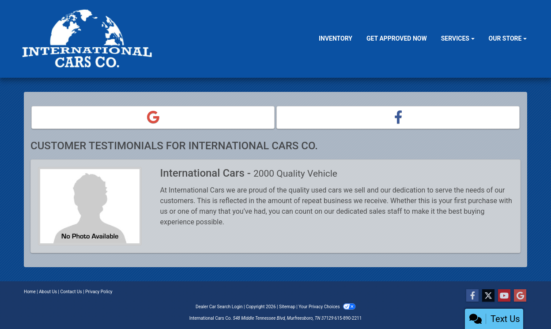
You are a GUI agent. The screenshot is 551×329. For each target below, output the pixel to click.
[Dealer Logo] (88, 39)
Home (30, 291)
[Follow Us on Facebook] (472, 296)
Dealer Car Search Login (219, 306)
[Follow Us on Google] (520, 296)
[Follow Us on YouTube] (504, 296)
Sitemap (287, 306)
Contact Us (71, 291)
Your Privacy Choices (326, 306)
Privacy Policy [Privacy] (99, 291)
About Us (48, 291)
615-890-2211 (348, 318)
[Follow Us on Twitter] (488, 296)
